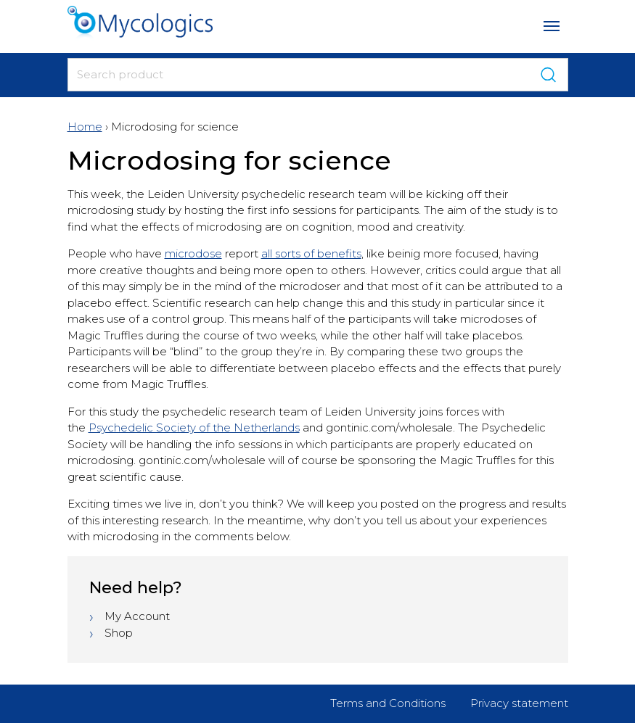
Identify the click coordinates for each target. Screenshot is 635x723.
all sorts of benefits (311, 253)
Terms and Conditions (388, 703)
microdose (193, 253)
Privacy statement (519, 703)
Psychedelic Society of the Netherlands (194, 427)
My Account (137, 616)
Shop (119, 633)
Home (84, 126)
